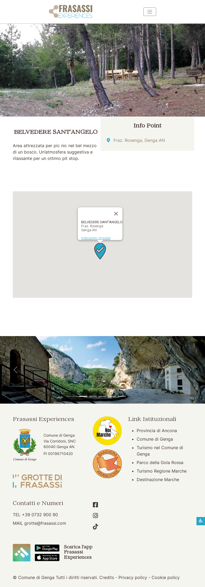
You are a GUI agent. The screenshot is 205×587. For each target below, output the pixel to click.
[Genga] (122, 396)
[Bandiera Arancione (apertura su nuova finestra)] (107, 463)
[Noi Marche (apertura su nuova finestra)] (107, 430)
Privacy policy (133, 577)
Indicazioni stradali (96, 238)
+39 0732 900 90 (40, 514)
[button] (100, 251)
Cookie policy (166, 577)
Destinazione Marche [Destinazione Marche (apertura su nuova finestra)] (158, 479)
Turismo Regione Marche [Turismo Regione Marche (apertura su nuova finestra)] (162, 471)
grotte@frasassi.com (45, 523)
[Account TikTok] (95, 526)
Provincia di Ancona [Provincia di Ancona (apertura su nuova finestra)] (157, 430)
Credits (106, 577)
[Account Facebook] (95, 504)
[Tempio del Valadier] (83, 396)
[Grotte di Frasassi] (93, 396)
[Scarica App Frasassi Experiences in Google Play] (47, 547)
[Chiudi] (116, 213)
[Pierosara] (102, 396)
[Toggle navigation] (149, 11)
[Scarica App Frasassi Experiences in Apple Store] (47, 557)
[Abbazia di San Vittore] (112, 396)
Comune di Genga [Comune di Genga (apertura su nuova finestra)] (155, 439)
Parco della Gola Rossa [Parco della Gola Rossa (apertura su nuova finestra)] (160, 462)
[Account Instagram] (95, 515)
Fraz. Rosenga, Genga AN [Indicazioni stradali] (139, 140)
